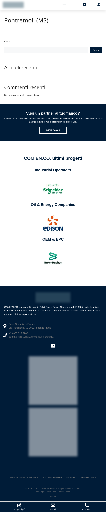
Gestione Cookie (64, 492)
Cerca (7, 41)
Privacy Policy (51, 492)
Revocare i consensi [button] (88, 477)
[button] (64, 5)
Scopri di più (19, 509)
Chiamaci (86, 509)
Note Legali (40, 492)
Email (53, 509)
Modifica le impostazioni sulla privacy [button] (24, 477)
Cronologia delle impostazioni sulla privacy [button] (59, 477)
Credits (53, 496)
